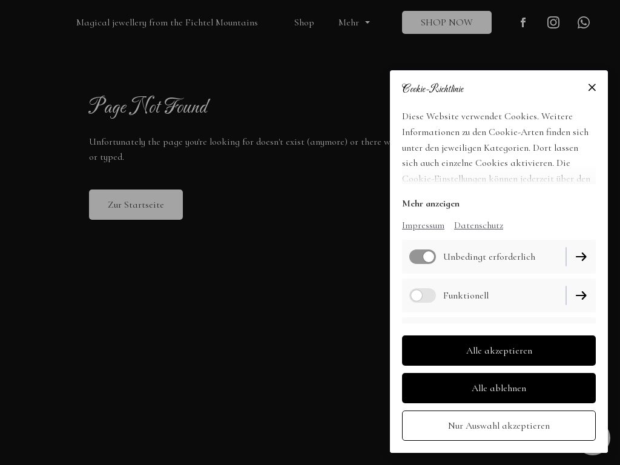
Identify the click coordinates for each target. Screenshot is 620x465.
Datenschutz (478, 225)
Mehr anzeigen (431, 203)
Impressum (423, 225)
